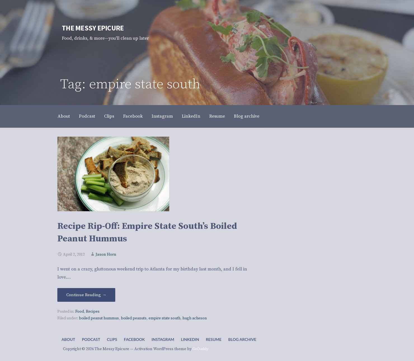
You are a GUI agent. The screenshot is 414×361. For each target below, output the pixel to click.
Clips (109, 116)
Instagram (162, 116)
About (64, 116)
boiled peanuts (134, 318)
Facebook (133, 116)
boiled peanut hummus (99, 318)
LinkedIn (191, 116)
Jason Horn (106, 254)
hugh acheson (194, 318)
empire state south (164, 318)
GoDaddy (200, 349)
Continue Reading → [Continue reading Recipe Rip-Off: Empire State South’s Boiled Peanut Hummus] (86, 295)
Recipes (93, 311)
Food (79, 311)
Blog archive (246, 116)
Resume (217, 116)
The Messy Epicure (93, 27)
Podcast (87, 116)
